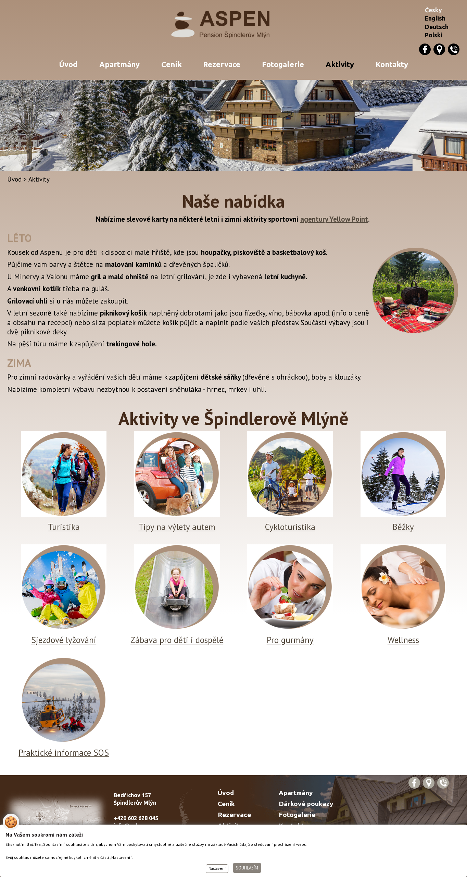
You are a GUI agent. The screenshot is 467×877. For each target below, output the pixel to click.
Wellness (403, 639)
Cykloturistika (290, 526)
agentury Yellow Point (334, 219)
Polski (433, 35)
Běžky (403, 526)
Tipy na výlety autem (176, 526)
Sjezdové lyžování (63, 639)
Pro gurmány (290, 639)
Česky (433, 10)
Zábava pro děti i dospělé (176, 639)
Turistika (64, 526)
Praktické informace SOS (63, 752)
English (435, 18)
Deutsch (437, 27)
